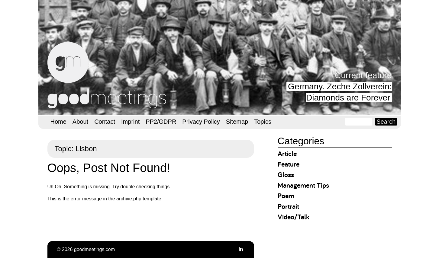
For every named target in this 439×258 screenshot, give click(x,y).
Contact (104, 121)
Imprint (130, 121)
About (80, 121)
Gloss (286, 174)
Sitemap (237, 121)
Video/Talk (293, 216)
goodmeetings (107, 75)
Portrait (288, 206)
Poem (286, 195)
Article (287, 153)
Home (58, 121)
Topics (262, 121)
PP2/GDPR (161, 121)
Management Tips (303, 185)
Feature (288, 164)
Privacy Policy (201, 121)
